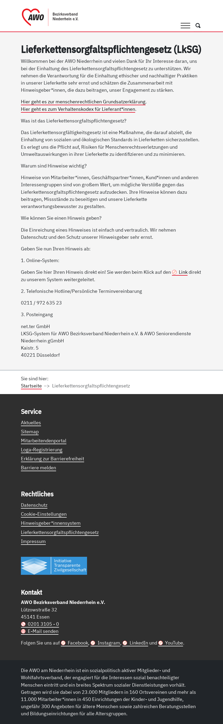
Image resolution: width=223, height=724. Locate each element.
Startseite (31, 385)
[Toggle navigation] (185, 26)
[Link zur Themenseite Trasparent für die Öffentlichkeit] (54, 565)
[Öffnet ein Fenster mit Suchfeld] (198, 26)
